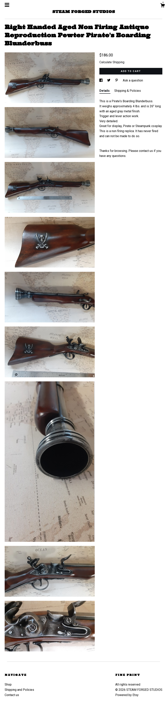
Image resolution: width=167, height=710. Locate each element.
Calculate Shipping (111, 62)
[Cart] (162, 6)
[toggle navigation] (7, 5)
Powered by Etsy (127, 695)
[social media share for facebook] (101, 80)
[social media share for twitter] (109, 80)
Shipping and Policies (19, 690)
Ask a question (133, 80)
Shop (8, 684)
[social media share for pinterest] (117, 80)
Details (104, 91)
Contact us (12, 695)
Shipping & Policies (127, 91)
